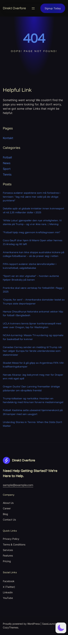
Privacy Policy (11, 538)
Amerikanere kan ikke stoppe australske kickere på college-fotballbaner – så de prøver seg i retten (33, 254)
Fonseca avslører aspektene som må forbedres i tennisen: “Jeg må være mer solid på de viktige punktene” (31, 196)
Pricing (7, 561)
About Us (8, 502)
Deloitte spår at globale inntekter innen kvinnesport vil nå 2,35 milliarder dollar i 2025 (33, 210)
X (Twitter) (9, 586)
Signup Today (53, 8)
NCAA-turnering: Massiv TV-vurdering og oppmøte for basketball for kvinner (33, 337)
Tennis (7, 174)
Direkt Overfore (14, 8)
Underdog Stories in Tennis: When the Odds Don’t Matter (32, 423)
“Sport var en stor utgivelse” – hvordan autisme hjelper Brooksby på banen (31, 277)
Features (8, 555)
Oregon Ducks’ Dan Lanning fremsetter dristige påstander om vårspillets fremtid (31, 388)
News (6, 163)
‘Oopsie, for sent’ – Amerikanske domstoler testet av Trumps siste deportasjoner (34, 301)
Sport (7, 169)
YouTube (8, 597)
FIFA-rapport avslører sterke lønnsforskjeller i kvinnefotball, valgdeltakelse (29, 265)
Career (7, 508)
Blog (5, 514)
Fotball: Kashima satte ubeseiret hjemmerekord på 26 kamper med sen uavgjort (33, 412)
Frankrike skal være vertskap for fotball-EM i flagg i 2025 (33, 289)
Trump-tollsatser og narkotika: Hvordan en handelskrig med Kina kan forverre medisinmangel (33, 400)
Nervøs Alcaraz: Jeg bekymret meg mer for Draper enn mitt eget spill (33, 376)
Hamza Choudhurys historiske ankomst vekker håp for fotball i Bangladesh (33, 313)
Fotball (7, 157)
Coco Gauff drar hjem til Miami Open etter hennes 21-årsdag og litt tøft (32, 242)
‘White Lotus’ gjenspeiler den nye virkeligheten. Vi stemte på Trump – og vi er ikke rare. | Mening (32, 222)
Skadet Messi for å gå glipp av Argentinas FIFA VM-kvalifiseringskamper (33, 364)
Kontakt (8, 138)
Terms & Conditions (14, 544)
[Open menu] (33, 8)
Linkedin (8, 592)
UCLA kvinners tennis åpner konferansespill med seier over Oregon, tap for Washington (32, 325)
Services (8, 550)
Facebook (8, 581)
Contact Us (9, 519)
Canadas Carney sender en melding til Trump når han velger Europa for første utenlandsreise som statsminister (32, 351)
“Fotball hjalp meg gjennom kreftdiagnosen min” (31, 232)
